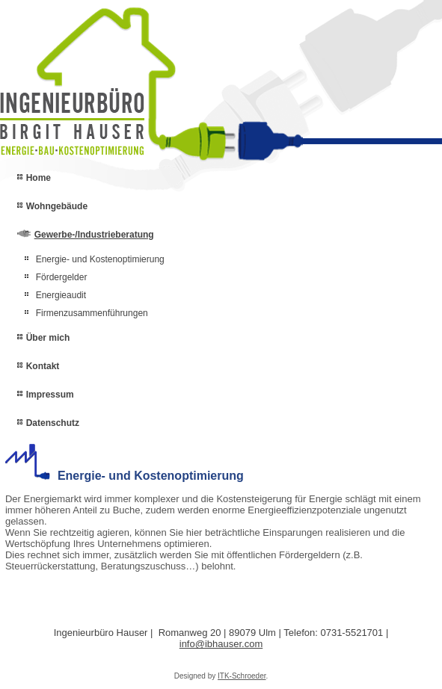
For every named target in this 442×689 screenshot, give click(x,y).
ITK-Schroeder (241, 676)
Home (38, 178)
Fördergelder (62, 277)
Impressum (50, 394)
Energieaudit (61, 295)
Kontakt (43, 366)
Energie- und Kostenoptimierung (100, 259)
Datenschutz (52, 423)
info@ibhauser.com (221, 643)
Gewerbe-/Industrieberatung (94, 234)
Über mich (48, 338)
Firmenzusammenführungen (92, 313)
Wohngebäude (57, 206)
